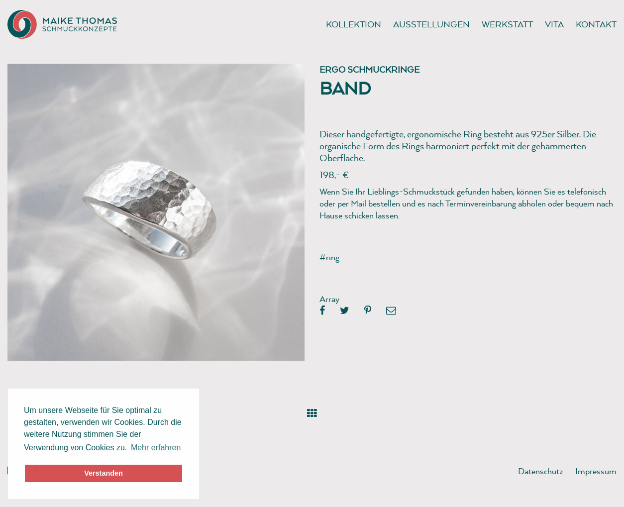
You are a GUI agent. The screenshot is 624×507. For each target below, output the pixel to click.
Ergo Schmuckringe (369, 69)
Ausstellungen (431, 24)
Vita (554, 24)
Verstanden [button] (103, 473)
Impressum (596, 471)
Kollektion (353, 24)
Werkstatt (507, 24)
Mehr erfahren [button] (156, 447)
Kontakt (596, 24)
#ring (329, 257)
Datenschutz (540, 471)
